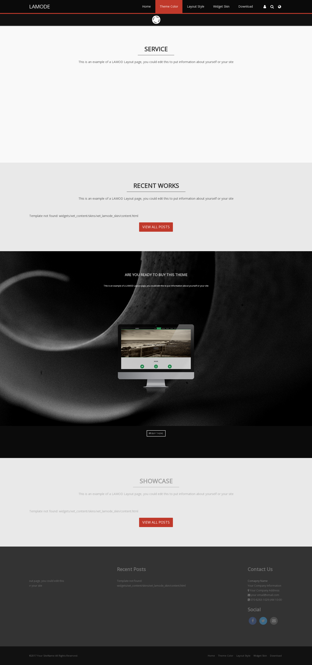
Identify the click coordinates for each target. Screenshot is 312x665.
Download (245, 6)
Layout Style (195, 6)
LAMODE (39, 6)
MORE (69, 140)
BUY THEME (156, 433)
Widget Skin (221, 6)
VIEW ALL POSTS (156, 227)
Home (146, 6)
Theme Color (169, 6)
